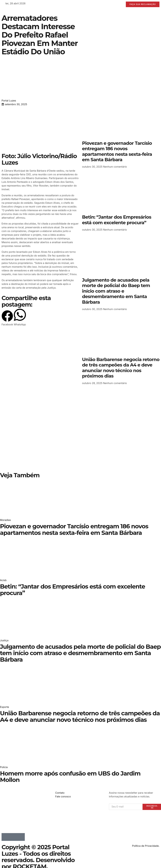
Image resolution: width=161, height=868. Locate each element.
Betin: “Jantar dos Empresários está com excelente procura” (116, 219)
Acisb (3, 580)
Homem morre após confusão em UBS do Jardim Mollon (70, 777)
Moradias (5, 520)
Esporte (4, 707)
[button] (7, 318)
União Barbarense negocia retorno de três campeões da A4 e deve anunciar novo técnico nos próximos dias (120, 368)
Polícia (4, 767)
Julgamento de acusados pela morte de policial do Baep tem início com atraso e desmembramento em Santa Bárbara (116, 291)
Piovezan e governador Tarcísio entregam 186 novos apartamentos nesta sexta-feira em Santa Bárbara (117, 151)
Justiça (4, 640)
